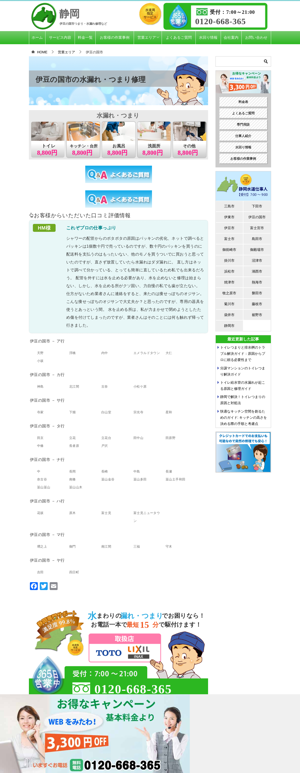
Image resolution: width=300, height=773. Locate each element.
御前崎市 (229, 250)
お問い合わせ (256, 37)
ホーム (37, 37)
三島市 (229, 206)
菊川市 (229, 304)
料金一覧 (85, 37)
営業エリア (146, 37)
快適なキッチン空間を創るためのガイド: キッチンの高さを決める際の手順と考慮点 (243, 417)
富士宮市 (257, 228)
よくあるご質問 (179, 37)
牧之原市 (229, 293)
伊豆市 (229, 228)
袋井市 (229, 315)
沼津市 (257, 260)
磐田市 (257, 293)
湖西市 (257, 271)
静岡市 (229, 326)
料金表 (243, 102)
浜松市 (229, 271)
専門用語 (243, 124)
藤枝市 (257, 304)
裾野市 (257, 315)
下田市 (257, 206)
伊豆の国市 (257, 217)
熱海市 (257, 282)
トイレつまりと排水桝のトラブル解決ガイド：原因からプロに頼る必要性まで (242, 353)
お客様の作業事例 (114, 37)
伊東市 (229, 217)
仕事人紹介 (243, 136)
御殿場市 (257, 250)
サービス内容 (60, 37)
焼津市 (229, 282)
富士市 (229, 239)
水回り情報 (208, 37)
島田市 (257, 239)
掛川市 (229, 260)
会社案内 (231, 37)
